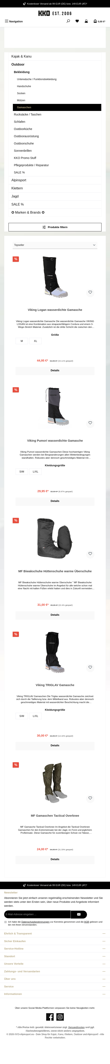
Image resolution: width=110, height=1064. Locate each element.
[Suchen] (68, 21)
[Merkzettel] (77, 21)
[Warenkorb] (99, 21)
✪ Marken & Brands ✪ (27, 212)
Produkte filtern (55, 227)
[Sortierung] (55, 245)
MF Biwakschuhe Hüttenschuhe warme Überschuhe (55, 571)
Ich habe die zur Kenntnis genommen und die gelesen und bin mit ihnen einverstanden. (55, 923)
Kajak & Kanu (21, 56)
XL (35, 341)
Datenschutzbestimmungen (35, 922)
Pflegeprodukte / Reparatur (31, 165)
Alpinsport (18, 180)
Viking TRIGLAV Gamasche (55, 685)
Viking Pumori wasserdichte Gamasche (55, 440)
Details (55, 370)
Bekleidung (21, 72)
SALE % (19, 172)
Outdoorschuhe (24, 143)
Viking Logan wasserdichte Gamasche (55, 309)
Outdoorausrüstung (26, 136)
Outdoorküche (23, 129)
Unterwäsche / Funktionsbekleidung (36, 79)
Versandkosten (76, 1027)
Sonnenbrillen (23, 150)
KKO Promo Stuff (25, 158)
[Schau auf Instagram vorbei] (60, 1017)
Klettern (17, 188)
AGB (86, 922)
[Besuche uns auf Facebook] (50, 1017)
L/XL (35, 471)
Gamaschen (24, 107)
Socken (21, 93)
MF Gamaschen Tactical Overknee (55, 815)
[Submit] (79, 914)
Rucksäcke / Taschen (27, 114)
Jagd (15, 196)
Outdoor (17, 64)
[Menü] (14, 21)
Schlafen (19, 121)
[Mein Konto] (86, 21)
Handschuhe (24, 86)
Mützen (21, 100)
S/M (21, 471)
